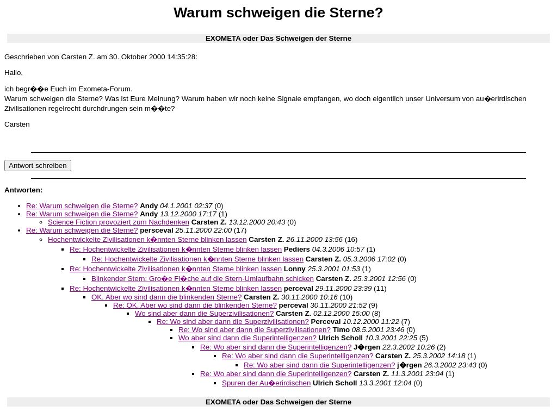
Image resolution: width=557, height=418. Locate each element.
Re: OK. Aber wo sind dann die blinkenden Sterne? (195, 305)
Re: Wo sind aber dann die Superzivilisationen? (233, 321)
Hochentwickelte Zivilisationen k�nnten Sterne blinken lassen (147, 239)
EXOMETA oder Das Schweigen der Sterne (278, 38)
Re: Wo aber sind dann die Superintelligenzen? (275, 347)
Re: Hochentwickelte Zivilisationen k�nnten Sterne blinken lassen (176, 249)
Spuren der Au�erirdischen (266, 383)
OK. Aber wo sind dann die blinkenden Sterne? (166, 297)
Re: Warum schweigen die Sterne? (82, 206)
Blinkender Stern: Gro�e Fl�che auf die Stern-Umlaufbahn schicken (202, 278)
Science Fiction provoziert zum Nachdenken (118, 222)
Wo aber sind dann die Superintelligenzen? (247, 338)
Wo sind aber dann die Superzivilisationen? (204, 313)
